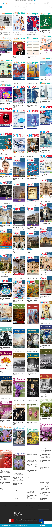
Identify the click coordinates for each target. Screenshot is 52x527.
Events (3, 508)
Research (4, 511)
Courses (4, 510)
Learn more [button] (25, 525)
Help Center (39, 510)
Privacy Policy (40, 508)
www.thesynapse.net (19, 514)
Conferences (34, 3)
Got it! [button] (42, 525)
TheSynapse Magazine (5, 513)
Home (23, 3)
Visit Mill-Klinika (35, 0)
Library (38, 3)
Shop (42, 3)
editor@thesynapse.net (19, 512)
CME (26, 3)
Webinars (30, 3)
